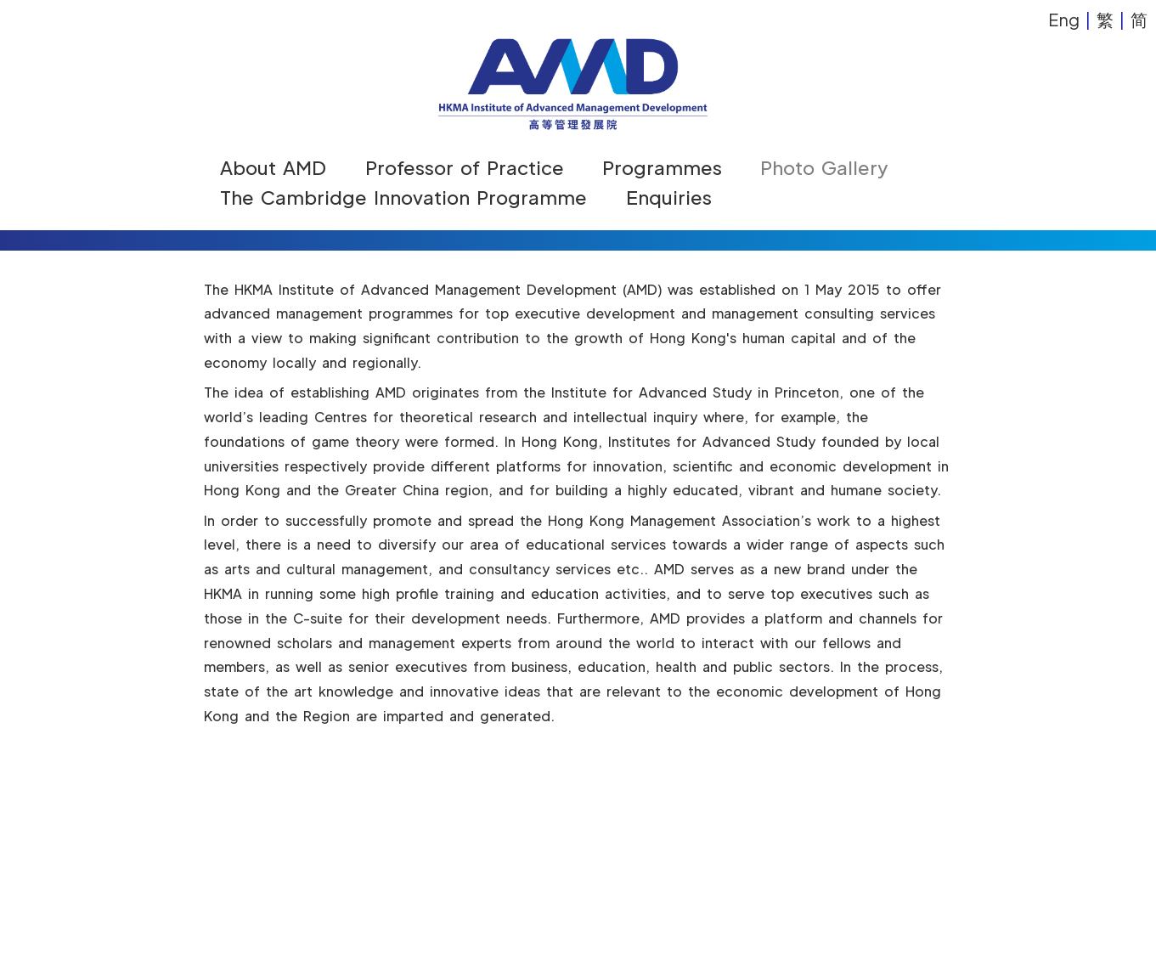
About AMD (273, 167)
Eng (1064, 19)
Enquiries (669, 197)
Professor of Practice (464, 167)
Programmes (662, 167)
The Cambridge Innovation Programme (403, 197)
